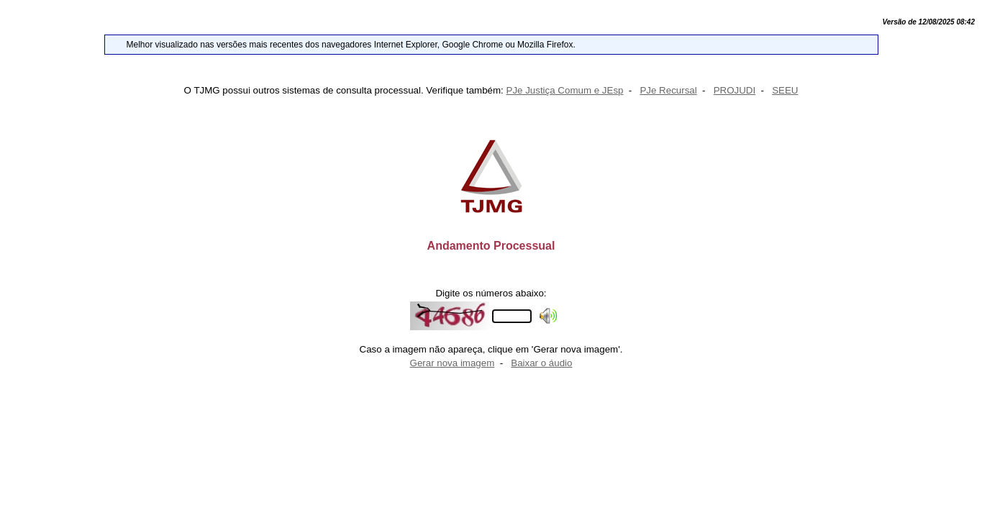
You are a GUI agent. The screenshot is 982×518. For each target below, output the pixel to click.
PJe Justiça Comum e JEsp (565, 90)
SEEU (785, 90)
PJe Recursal (668, 90)
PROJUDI (735, 90)
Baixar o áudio (541, 363)
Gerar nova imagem (452, 363)
